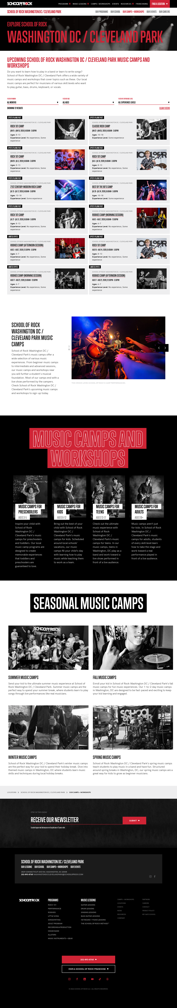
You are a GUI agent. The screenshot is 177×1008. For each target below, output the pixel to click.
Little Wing (53, 916)
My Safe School (148, 914)
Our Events (151, 11)
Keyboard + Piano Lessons (93, 920)
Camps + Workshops (100, 4)
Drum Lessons (87, 908)
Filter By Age (66, 99)
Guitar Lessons (88, 905)
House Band (53, 931)
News (119, 911)
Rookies (52, 912)
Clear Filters (164, 108)
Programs (53, 900)
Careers (145, 903)
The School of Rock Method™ (95, 923)
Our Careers (164, 11)
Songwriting (54, 920)
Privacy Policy (148, 911)
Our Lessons (26, 867)
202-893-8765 (27, 874)
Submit (134, 820)
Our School (115, 11)
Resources (121, 914)
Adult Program (55, 923)
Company (121, 918)
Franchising (142, 4)
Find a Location (160, 4)
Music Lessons (88, 900)
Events (115, 4)
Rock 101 (52, 905)
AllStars (52, 934)
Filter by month (11, 99)
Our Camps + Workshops (133, 11)
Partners (146, 899)
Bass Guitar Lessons (90, 916)
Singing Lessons (88, 912)
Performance (54, 908)
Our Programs (101, 11)
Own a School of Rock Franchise (88, 969)
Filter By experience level (125, 99)
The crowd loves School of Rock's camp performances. (99, 383)
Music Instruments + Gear (60, 938)
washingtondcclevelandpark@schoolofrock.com (58, 874)
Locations (121, 903)
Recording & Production (59, 927)
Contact (145, 907)
